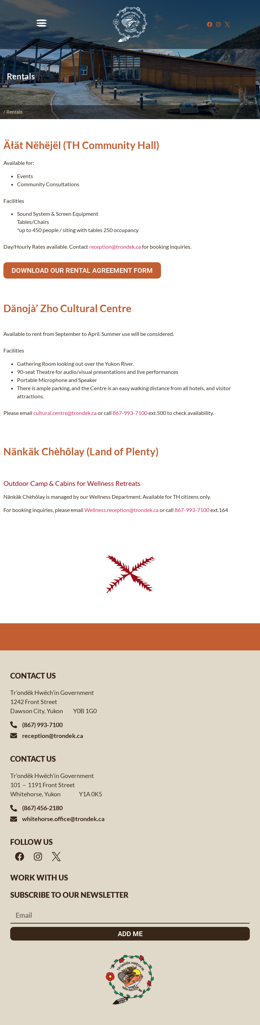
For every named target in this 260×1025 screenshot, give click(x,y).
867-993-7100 (130, 413)
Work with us (39, 877)
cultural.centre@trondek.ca (65, 413)
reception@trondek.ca (115, 246)
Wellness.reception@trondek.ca (121, 510)
